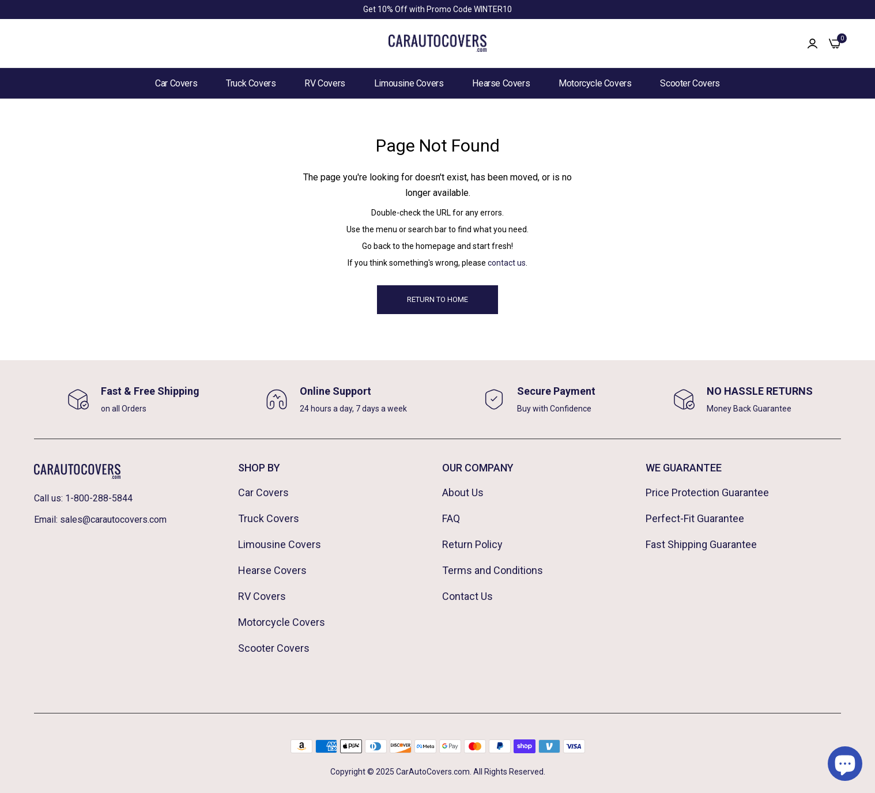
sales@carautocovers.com (113, 519)
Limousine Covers (409, 83)
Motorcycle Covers (595, 83)
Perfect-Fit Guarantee (695, 518)
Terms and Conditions (492, 570)
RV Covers (324, 83)
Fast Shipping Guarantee (701, 544)
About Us (463, 492)
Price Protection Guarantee (707, 492)
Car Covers (176, 83)
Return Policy (472, 544)
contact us (507, 262)
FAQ (451, 518)
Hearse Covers (501, 83)
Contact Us (467, 596)
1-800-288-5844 (99, 498)
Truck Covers (251, 83)
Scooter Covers (689, 83)
